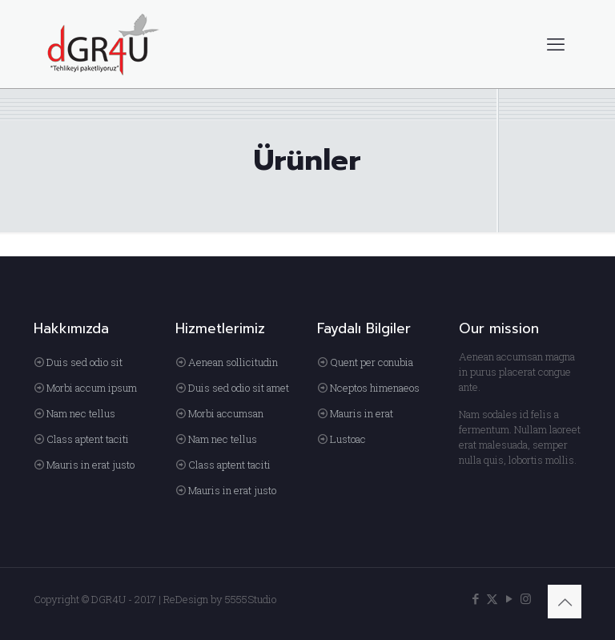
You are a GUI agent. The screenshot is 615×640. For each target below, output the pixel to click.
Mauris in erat (361, 413)
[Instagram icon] (526, 598)
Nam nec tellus (80, 413)
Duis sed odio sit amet (238, 387)
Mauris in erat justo (90, 464)
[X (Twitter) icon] (492, 598)
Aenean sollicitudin (233, 362)
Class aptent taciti (87, 439)
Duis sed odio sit (84, 362)
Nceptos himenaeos (375, 387)
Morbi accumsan (225, 413)
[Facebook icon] (475, 598)
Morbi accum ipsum (91, 387)
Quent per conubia (371, 362)
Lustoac (348, 439)
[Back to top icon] (564, 601)
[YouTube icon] (509, 598)
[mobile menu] (555, 44)
